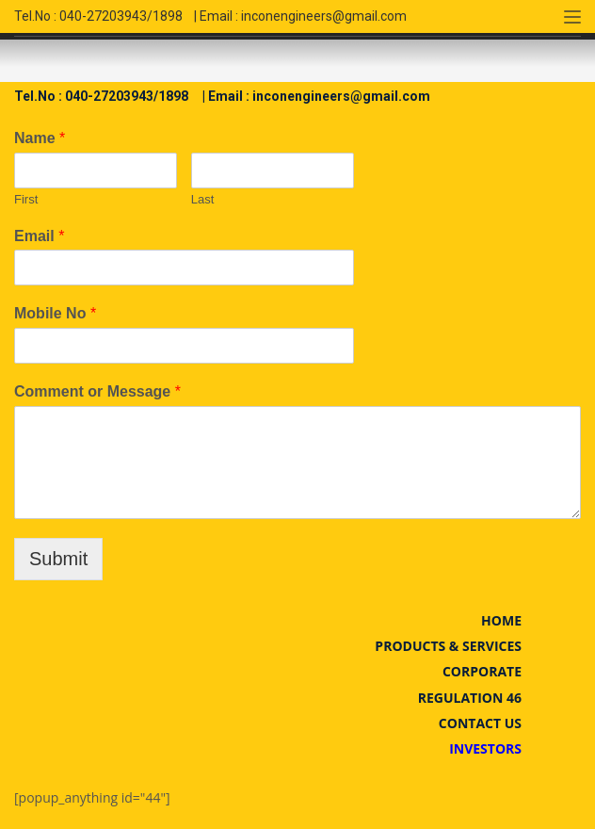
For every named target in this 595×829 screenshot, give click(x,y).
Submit (58, 558)
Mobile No (55, 313)
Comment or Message (97, 391)
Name (39, 138)
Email (39, 236)
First (26, 199)
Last (203, 199)
